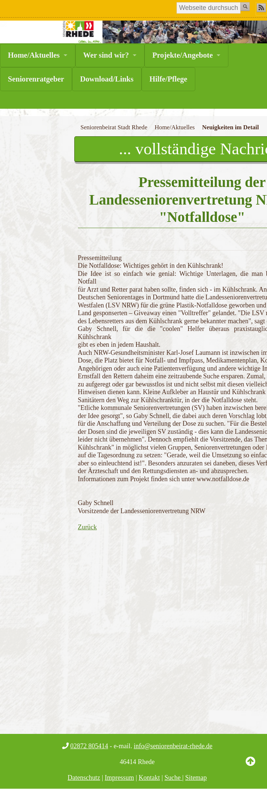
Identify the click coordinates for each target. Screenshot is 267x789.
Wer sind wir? (106, 55)
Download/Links (107, 79)
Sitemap (196, 777)
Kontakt (149, 777)
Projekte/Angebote (182, 55)
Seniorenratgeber (36, 79)
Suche (173, 777)
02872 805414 (89, 746)
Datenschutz (84, 777)
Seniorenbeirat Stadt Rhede (114, 127)
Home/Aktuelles (34, 55)
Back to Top (250, 767)
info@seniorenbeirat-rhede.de (173, 746)
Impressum (119, 777)
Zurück (87, 527)
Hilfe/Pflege (168, 79)
